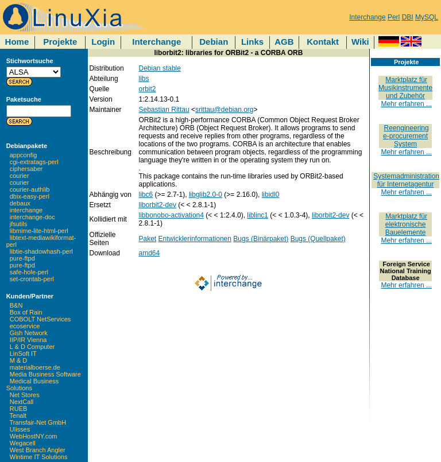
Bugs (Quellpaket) (318, 239)
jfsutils (19, 223)
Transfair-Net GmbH (38, 422)
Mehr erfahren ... (406, 104)
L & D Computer (32, 346)
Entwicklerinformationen (194, 239)
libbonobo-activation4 (171, 215)
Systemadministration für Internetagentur (406, 180)
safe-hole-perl (29, 272)
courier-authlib (30, 189)
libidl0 (271, 195)
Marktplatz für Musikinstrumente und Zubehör (405, 88)
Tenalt (18, 415)
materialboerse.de (35, 367)
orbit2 (147, 89)
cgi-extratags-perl (34, 161)
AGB (283, 41)
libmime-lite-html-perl (39, 230)
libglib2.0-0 (205, 195)
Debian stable (160, 68)
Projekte (60, 41)
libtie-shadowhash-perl (41, 251)
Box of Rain (26, 312)
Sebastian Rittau (164, 110)
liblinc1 (257, 215)
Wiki (360, 41)
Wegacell (23, 443)
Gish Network (29, 332)
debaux (20, 203)
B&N (16, 305)
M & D (19, 360)
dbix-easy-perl (29, 196)
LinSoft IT (23, 353)
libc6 (146, 195)
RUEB (19, 408)
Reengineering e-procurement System (406, 136)
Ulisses (20, 429)
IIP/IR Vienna (28, 339)
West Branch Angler (37, 450)
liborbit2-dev (157, 205)
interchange (26, 210)
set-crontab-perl (32, 278)
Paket (148, 239)
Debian (213, 41)
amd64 (149, 253)
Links (252, 41)
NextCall (22, 401)
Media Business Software (45, 374)
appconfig (23, 155)
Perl (394, 17)
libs (144, 79)
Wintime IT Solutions (39, 456)
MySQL (426, 17)
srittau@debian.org (224, 110)
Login (103, 41)
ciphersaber (26, 168)
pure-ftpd (22, 258)
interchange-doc (32, 216)
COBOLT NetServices (40, 319)
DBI (407, 17)
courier (19, 175)
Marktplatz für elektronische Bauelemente (406, 224)
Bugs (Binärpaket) (260, 239)
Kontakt (323, 41)
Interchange (367, 17)
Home (17, 41)
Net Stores (25, 394)
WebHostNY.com (33, 436)
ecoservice (25, 326)
